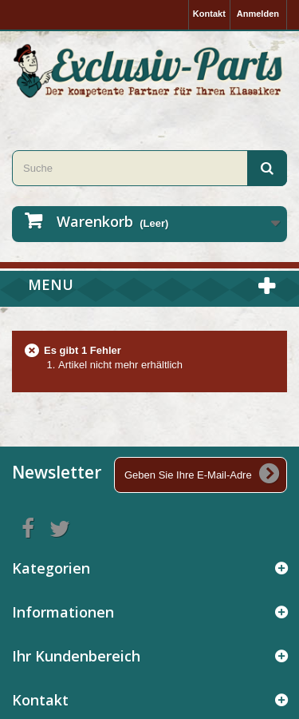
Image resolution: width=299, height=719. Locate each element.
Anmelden (258, 13)
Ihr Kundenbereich (76, 655)
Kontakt (209, 13)
